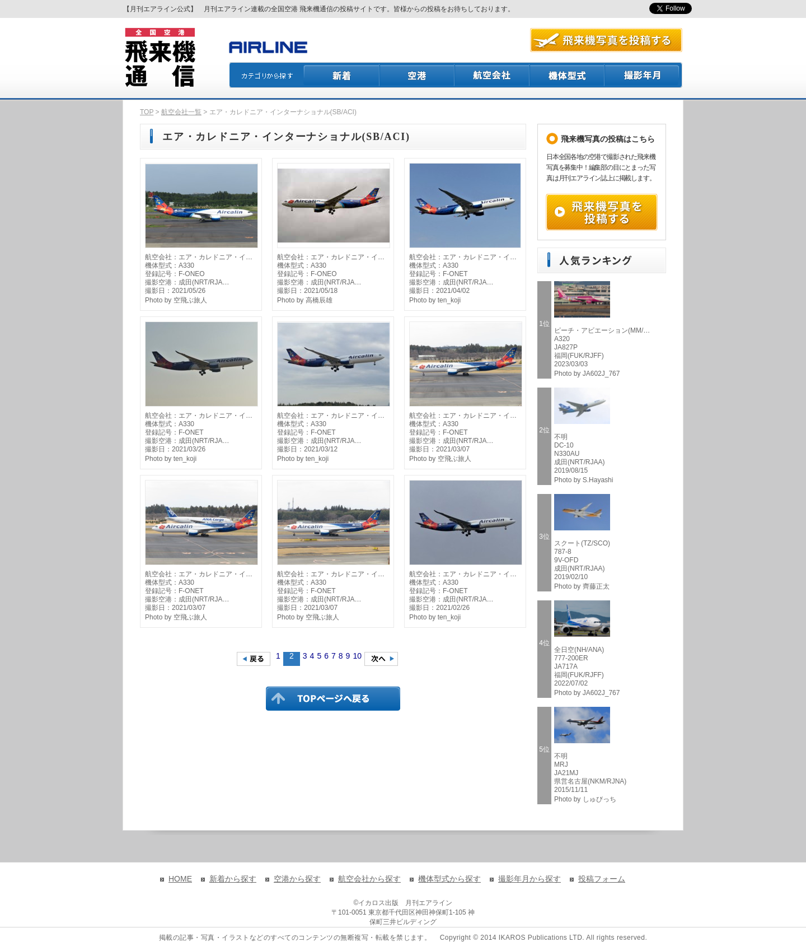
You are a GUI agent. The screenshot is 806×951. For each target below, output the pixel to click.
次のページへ (381, 659)
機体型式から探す (449, 878)
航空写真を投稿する (606, 40)
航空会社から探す (369, 878)
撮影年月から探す (529, 878)
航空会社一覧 (181, 112)
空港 (417, 75)
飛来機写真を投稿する (602, 212)
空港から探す (297, 878)
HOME (180, 878)
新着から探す (232, 878)
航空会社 (492, 75)
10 (357, 655)
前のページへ (253, 659)
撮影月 (643, 75)
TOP (146, 112)
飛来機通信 (159, 57)
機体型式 (567, 75)
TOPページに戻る (333, 698)
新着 (341, 75)
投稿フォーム (601, 878)
